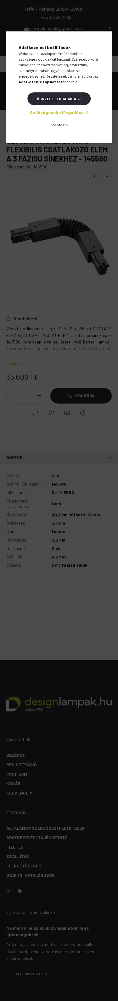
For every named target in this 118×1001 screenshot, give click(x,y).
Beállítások (59, 125)
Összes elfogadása (56, 98)
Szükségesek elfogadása (57, 112)
